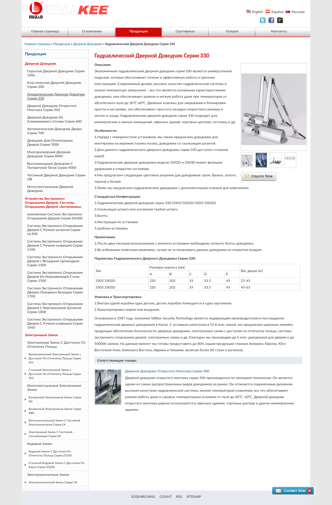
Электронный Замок (41, 335)
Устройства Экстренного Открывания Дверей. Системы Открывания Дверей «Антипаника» (53, 202)
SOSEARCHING (143, 496)
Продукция (138, 31)
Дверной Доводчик (87, 44)
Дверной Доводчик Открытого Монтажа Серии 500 (52, 107)
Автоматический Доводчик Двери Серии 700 (54, 131)
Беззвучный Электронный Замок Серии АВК (55, 411)
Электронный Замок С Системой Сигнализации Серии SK (50, 434)
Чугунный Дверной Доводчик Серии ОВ (56, 177)
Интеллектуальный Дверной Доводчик (50, 188)
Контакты (279, 31)
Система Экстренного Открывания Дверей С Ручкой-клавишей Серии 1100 (55, 245)
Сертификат (185, 31)
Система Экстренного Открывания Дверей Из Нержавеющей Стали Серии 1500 (55, 276)
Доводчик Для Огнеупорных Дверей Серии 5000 (50, 142)
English (257, 12)
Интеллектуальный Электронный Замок (54, 387)
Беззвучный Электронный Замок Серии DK (55, 399)
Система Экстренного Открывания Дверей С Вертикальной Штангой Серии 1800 (55, 307)
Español (277, 12)
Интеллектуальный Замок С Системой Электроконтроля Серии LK (54, 422)
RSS (179, 496)
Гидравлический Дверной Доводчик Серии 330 (56, 96)
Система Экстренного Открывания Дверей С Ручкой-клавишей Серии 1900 (55, 323)
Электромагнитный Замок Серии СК (53, 482)
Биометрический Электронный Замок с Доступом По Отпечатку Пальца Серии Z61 (55, 358)
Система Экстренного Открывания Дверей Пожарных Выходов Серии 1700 (55, 292)
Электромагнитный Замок (48, 474)
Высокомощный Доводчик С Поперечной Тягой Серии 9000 (51, 165)
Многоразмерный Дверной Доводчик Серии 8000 (48, 154)
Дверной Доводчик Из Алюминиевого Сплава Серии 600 (54, 119)
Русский (298, 12)
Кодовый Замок (39, 443)
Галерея (232, 31)
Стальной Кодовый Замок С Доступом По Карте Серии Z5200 (56, 465)
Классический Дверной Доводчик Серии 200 (54, 84)
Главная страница (45, 31)
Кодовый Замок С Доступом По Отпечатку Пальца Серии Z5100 (50, 453)
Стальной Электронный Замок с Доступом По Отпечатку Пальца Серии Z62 (55, 374)
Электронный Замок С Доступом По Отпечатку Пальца (56, 344)
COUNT (166, 496)
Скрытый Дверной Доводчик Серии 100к (56, 73)
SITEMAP (193, 496)
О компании (91, 31)
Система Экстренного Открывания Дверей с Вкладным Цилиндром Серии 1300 (55, 261)
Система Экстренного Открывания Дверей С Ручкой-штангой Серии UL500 (55, 229)
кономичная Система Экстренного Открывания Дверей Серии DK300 (55, 216)
